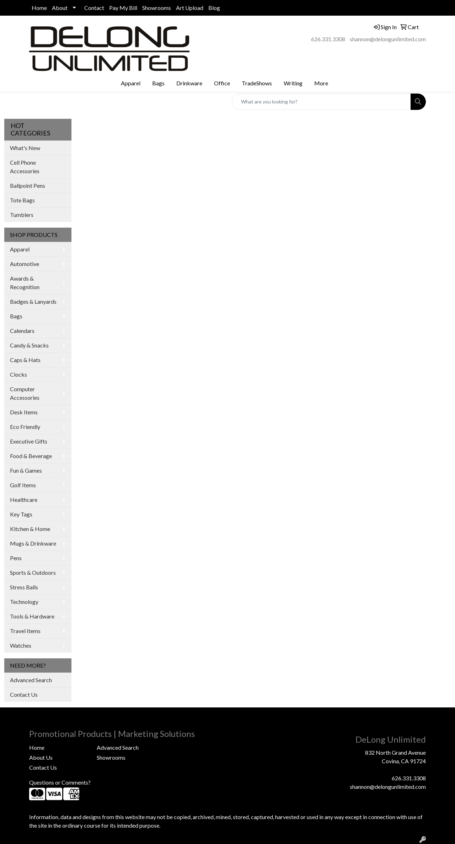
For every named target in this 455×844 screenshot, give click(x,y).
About (60, 7)
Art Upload (189, 7)
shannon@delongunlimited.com (388, 39)
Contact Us (24, 694)
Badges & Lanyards (33, 301)
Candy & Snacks (29, 345)
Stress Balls (24, 587)
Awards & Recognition (24, 282)
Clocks (18, 374)
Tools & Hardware (32, 616)
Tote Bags (22, 200)
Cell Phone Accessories (24, 166)
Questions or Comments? (60, 782)
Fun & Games (26, 470)
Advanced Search (31, 679)
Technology (24, 601)
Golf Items (23, 485)
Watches (20, 645)
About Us (41, 757)
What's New (25, 147)
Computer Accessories (24, 393)
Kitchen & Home (30, 528)
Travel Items (25, 630)
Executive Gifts (28, 441)
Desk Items (24, 412)
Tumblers (21, 214)
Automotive (24, 263)
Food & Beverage (31, 455)
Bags (16, 316)
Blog (214, 7)
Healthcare (23, 499)
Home (39, 7)
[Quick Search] (321, 102)
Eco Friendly (25, 426)
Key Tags (21, 514)
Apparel (20, 249)
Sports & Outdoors (33, 572)
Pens (16, 557)
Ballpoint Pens (27, 185)
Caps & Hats (25, 359)
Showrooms (156, 7)
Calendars (22, 330)
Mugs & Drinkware (33, 543)
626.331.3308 (328, 39)
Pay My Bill (123, 7)
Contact (94, 7)
